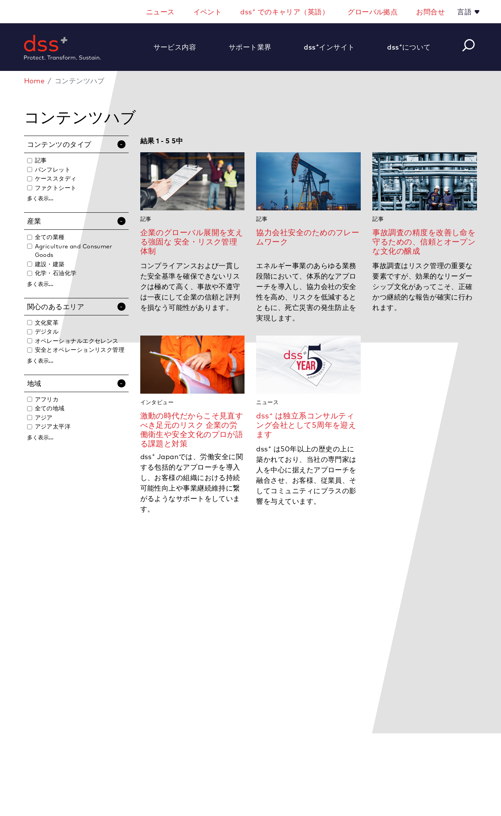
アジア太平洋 (53, 426)
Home (34, 80)
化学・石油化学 (56, 273)
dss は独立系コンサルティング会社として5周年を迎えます (306, 425)
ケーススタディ (56, 178)
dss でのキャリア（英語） (284, 11)
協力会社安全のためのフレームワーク (307, 236)
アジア (44, 417)
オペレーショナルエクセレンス (77, 340)
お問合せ (430, 11)
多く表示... (40, 198)
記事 (41, 160)
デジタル (47, 331)
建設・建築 (50, 264)
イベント (207, 11)
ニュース (160, 11)
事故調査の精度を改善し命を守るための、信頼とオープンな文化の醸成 (423, 241)
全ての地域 (50, 408)
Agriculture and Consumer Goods (73, 251)
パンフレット (53, 169)
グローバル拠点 (373, 11)
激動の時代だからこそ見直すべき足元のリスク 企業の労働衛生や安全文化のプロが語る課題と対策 (191, 429)
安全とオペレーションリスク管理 (80, 349)
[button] (178, 47)
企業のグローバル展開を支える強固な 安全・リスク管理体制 (191, 241)
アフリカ (47, 399)
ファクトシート (56, 187)
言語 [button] (465, 11)
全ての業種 (50, 237)
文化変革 (47, 322)
